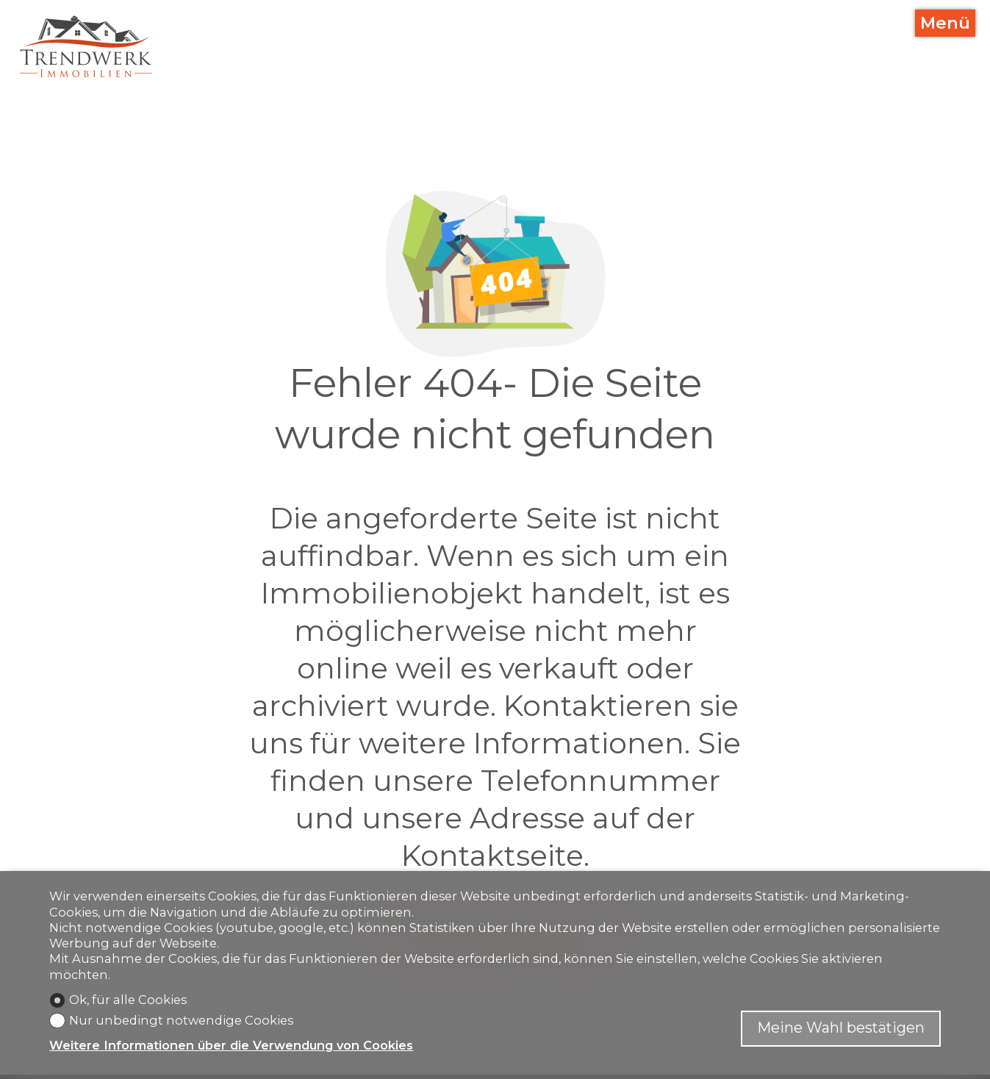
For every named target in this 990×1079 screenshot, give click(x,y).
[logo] (86, 46)
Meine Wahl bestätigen (841, 1027)
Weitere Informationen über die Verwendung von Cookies (231, 1045)
